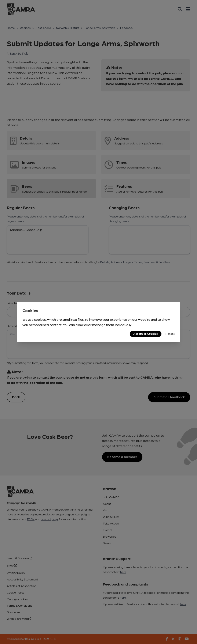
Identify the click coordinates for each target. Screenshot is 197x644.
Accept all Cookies (145, 333)
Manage (170, 333)
